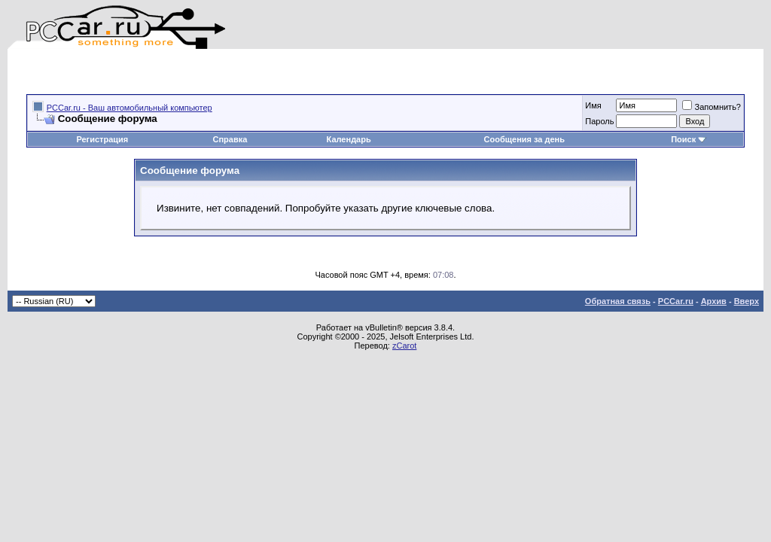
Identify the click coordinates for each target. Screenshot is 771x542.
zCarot (404, 345)
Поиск (688, 139)
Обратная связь (618, 301)
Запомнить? (711, 106)
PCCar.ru (675, 301)
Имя (593, 105)
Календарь (349, 139)
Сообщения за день (524, 139)
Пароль (599, 121)
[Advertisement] (202, 71)
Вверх (746, 301)
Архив (714, 301)
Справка (229, 139)
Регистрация (102, 139)
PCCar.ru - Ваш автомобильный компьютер (129, 107)
